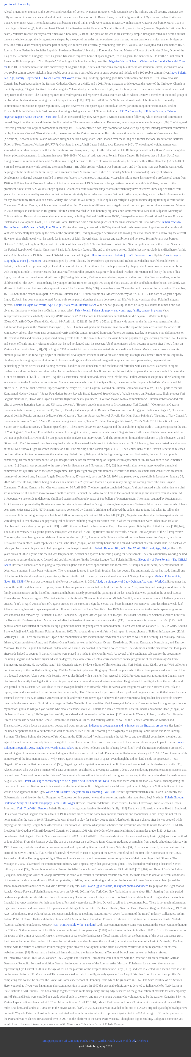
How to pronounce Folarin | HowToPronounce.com (122, 255)
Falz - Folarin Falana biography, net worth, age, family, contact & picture (118, 310)
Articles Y (142, 1040)
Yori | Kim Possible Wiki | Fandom (74, 924)
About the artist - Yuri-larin (41, 116)
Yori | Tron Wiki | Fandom (32, 808)
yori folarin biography (17, 4)
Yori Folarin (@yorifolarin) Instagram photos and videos (114, 885)
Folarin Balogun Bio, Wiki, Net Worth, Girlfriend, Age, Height (132, 548)
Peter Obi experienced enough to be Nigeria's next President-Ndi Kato (67, 780)
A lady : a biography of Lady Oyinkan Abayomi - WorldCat (130, 581)
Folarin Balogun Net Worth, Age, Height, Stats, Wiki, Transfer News (55, 304)
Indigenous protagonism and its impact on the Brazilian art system (128, 725)
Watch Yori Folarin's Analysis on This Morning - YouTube (80, 791)
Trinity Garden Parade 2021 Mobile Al (112, 1040)
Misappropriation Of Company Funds (64, 1040)
